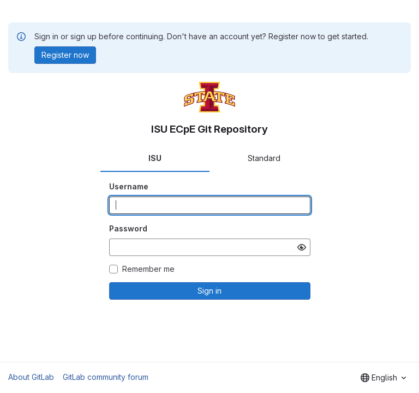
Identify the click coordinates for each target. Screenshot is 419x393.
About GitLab (31, 377)
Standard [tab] (264, 158)
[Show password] (301, 247)
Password (128, 228)
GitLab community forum (105, 377)
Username (128, 186)
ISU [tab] (154, 158)
